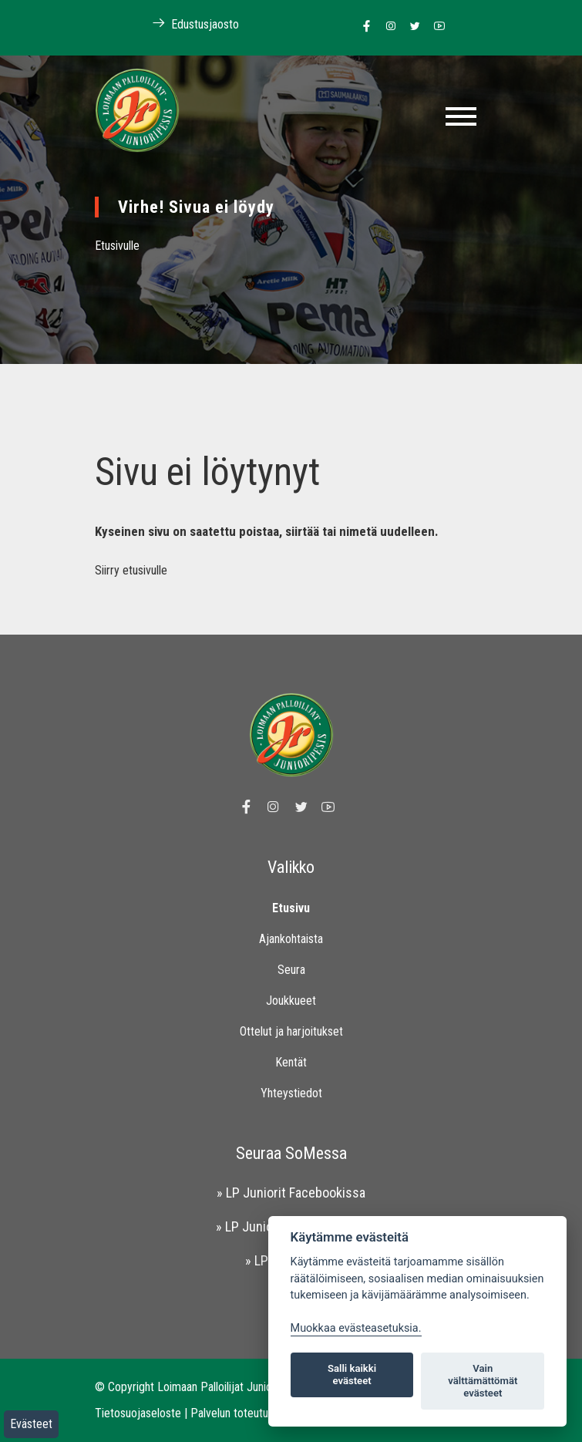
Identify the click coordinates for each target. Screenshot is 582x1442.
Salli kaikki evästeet (352, 1374)
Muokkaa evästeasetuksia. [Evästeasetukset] (356, 1328)
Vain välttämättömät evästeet (482, 1381)
